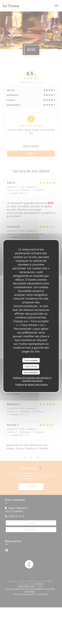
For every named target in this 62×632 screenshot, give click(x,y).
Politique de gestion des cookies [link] (31, 384)
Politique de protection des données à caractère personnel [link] (32, 379)
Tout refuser (31, 366)
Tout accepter (31, 360)
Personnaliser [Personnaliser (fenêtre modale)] (31, 372)
